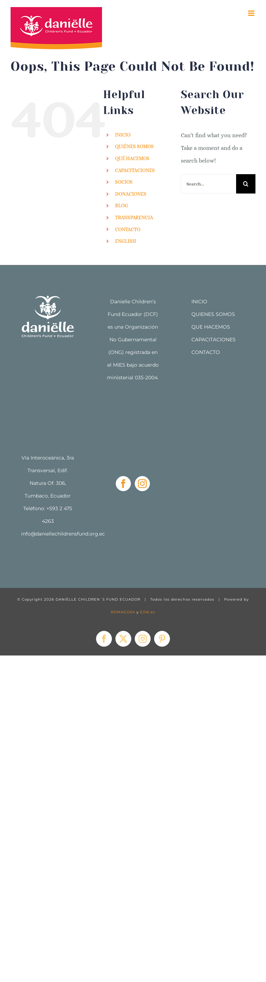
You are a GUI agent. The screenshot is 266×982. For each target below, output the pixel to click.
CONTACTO (127, 229)
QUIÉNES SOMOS (134, 146)
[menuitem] (142, 241)
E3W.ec (148, 612)
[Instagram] (142, 483)
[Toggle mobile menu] (251, 13)
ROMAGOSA (123, 612)
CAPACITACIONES (135, 170)
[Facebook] (123, 483)
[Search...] (208, 184)
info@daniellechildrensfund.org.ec (63, 534)
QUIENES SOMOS (213, 314)
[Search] (245, 184)
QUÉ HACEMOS (132, 158)
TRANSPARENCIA (134, 217)
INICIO (123, 135)
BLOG (121, 205)
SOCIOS (124, 182)
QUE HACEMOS (210, 327)
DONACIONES (130, 194)
